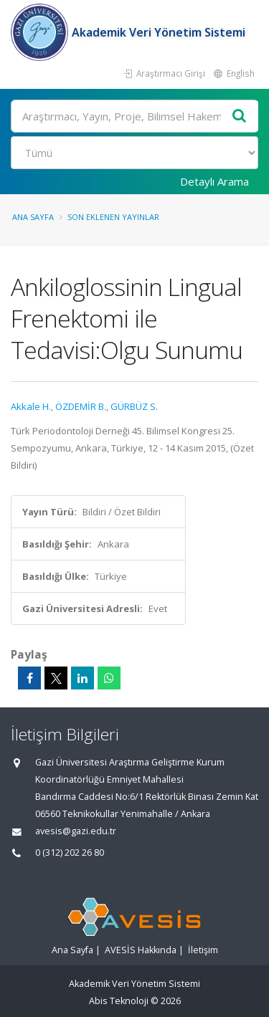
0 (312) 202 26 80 (69, 852)
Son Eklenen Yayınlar (113, 216)
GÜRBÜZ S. (134, 406)
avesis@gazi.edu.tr (75, 831)
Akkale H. (31, 406)
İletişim (203, 950)
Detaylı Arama (214, 181)
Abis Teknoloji (118, 1001)
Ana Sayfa (33, 216)
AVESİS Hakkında (140, 950)
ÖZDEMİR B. (80, 406)
